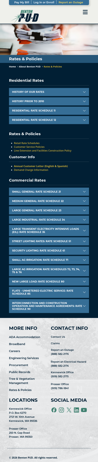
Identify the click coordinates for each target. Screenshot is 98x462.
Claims (55, 343)
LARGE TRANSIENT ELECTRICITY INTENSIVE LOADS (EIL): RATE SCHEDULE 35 (45, 230)
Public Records (19, 372)
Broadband (17, 344)
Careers (14, 351)
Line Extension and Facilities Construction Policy (42, 150)
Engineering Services (24, 358)
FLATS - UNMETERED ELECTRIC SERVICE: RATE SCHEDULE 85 (42, 292)
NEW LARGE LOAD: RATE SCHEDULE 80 (38, 281)
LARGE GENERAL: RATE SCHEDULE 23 (36, 210)
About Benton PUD (30, 66)
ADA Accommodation (24, 337)
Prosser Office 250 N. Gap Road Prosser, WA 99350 (21, 433)
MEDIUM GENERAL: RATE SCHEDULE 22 (38, 201)
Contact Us (58, 337)
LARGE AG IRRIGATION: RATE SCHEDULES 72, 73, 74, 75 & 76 (46, 271)
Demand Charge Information (31, 170)
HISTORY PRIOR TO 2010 (28, 101)
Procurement (18, 365)
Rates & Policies (53, 66)
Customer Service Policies (29, 147)
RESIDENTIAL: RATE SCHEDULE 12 (34, 119)
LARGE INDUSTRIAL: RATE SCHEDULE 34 (38, 219)
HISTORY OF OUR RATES (28, 91)
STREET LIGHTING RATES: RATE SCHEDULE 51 (41, 241)
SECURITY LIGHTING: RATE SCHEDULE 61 (38, 250)
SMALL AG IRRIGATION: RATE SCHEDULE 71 (40, 259)
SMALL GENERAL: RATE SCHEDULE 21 (36, 191)
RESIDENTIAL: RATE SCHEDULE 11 (34, 110)
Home (12, 66)
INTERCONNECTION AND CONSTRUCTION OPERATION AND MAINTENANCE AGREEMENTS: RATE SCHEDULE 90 (47, 306)
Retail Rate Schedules (27, 143)
